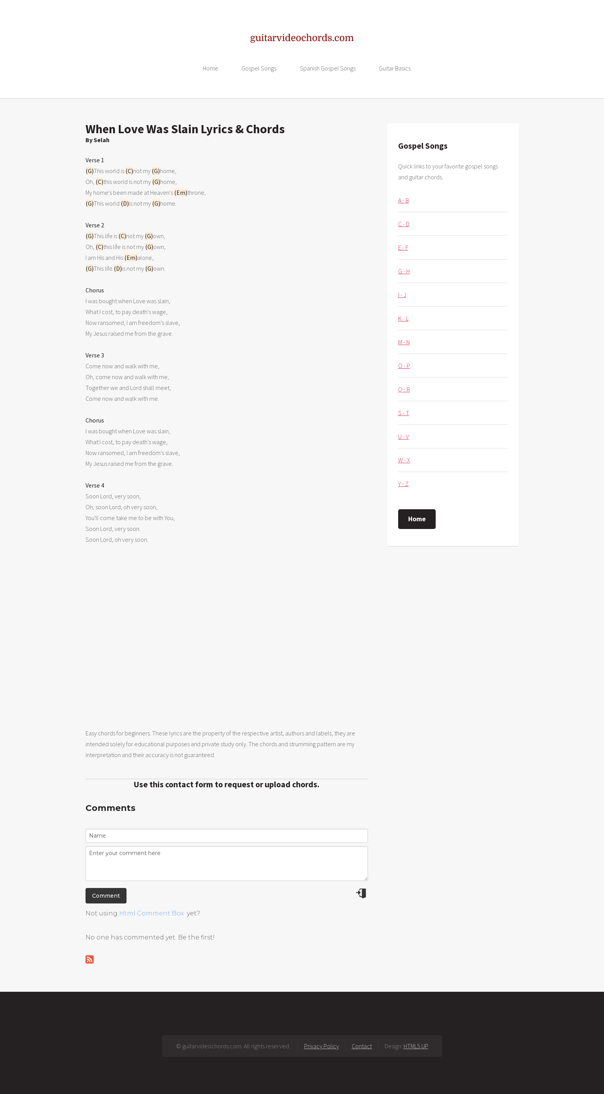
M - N (404, 342)
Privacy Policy (321, 1046)
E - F (403, 247)
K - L (403, 318)
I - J (402, 295)
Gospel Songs (258, 68)
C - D (403, 224)
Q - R (404, 389)
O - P (404, 365)
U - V (403, 436)
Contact (362, 1046)
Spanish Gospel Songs (328, 68)
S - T (403, 413)
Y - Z (403, 484)
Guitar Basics (395, 68)
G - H (404, 271)
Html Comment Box (151, 913)
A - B (403, 200)
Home (210, 68)
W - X (404, 460)
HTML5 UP (416, 1046)
